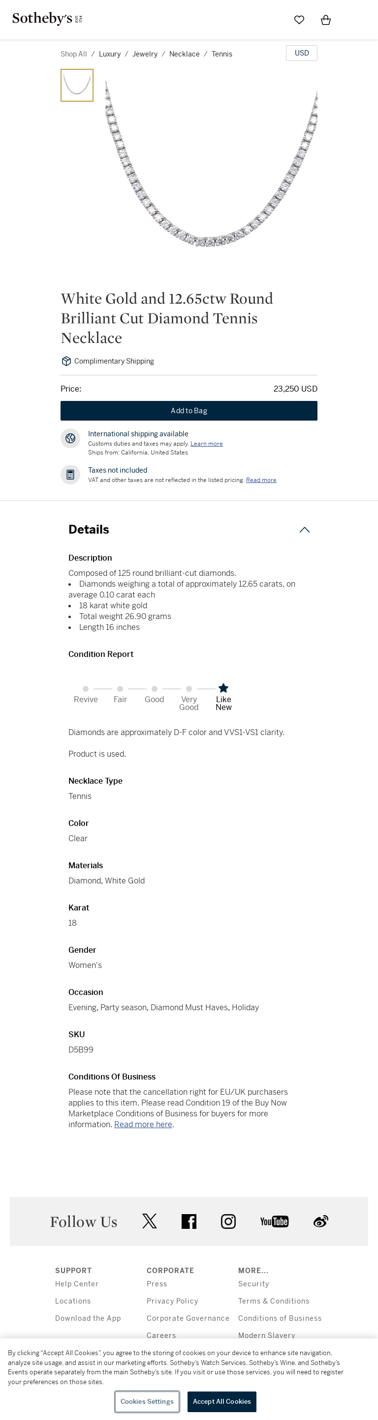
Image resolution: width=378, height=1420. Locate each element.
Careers (161, 1336)
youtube (274, 1221)
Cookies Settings (147, 1401)
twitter (149, 1221)
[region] (189, 1379)
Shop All (74, 54)
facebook (189, 1221)
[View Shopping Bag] (326, 19)
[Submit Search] (273, 20)
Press (157, 1284)
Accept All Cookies (222, 1401)
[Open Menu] (352, 20)
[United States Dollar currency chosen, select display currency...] (301, 53)
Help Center (77, 1284)
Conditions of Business (280, 1318)
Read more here (143, 1124)
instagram (228, 1221)
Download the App (88, 1318)
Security (253, 1284)
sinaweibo (321, 1221)
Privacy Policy (172, 1301)
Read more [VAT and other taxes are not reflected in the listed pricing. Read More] (261, 480)
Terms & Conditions (274, 1301)
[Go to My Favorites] (299, 19)
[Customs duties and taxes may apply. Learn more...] (206, 443)
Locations (73, 1301)
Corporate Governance (188, 1318)
